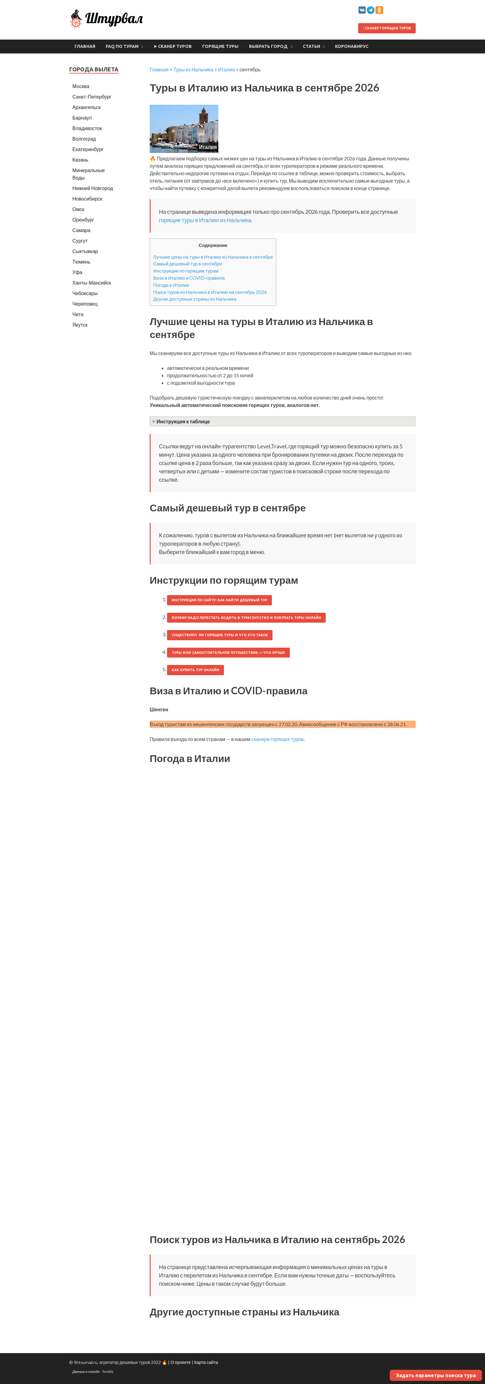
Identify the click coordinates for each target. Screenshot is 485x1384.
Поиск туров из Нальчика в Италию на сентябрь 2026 (210, 292)
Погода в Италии (171, 285)
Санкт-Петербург (91, 96)
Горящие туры (220, 46)
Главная (85, 46)
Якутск (80, 325)
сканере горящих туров (277, 739)
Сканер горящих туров (387, 28)
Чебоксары (85, 293)
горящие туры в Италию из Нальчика (205, 220)
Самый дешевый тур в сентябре (187, 263)
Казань (80, 160)
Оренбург (83, 219)
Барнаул (82, 118)
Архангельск (86, 107)
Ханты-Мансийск (91, 283)
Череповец (84, 304)
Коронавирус (351, 46)
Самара (81, 230)
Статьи (311, 46)
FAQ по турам (122, 46)
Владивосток (87, 128)
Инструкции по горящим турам (185, 270)
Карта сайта (206, 1362)
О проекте (180, 1362)
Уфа (77, 272)
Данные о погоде (86, 1371)
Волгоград (84, 139)
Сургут (80, 240)
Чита (78, 314)
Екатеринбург (88, 149)
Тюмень (81, 262)
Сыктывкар (85, 251)
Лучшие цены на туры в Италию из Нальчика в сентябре (213, 257)
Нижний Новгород (92, 188)
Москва (80, 86)
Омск (78, 209)
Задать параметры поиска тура (436, 1375)
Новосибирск (87, 198)
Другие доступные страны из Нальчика (194, 299)
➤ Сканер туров (172, 46)
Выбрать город (268, 46)
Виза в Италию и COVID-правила (189, 278)
